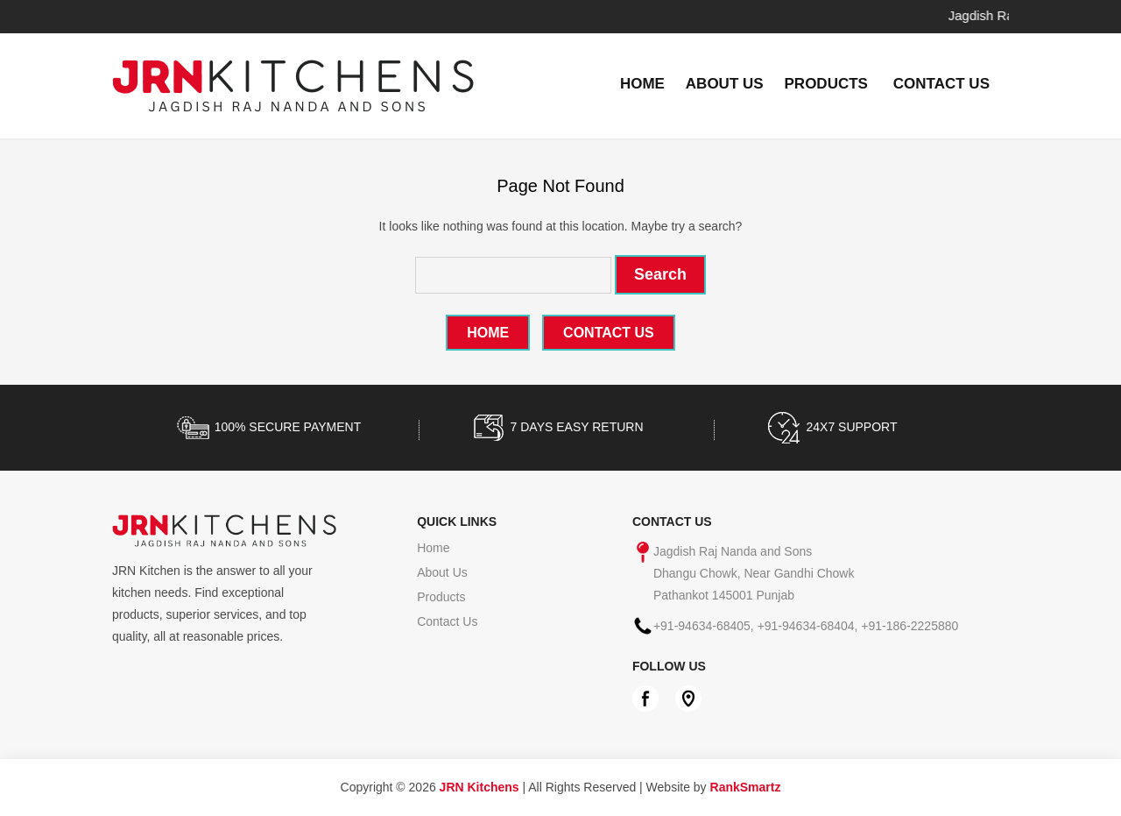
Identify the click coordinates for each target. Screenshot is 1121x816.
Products (826, 83)
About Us (725, 83)
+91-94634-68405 (702, 626)
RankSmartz (745, 787)
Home (642, 83)
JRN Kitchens (479, 787)
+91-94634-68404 (806, 626)
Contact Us (941, 83)
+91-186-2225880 (909, 626)
